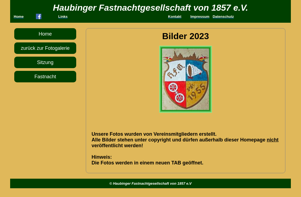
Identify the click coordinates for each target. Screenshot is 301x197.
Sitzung (45, 62)
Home (45, 34)
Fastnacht (45, 76)
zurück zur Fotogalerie (45, 48)
